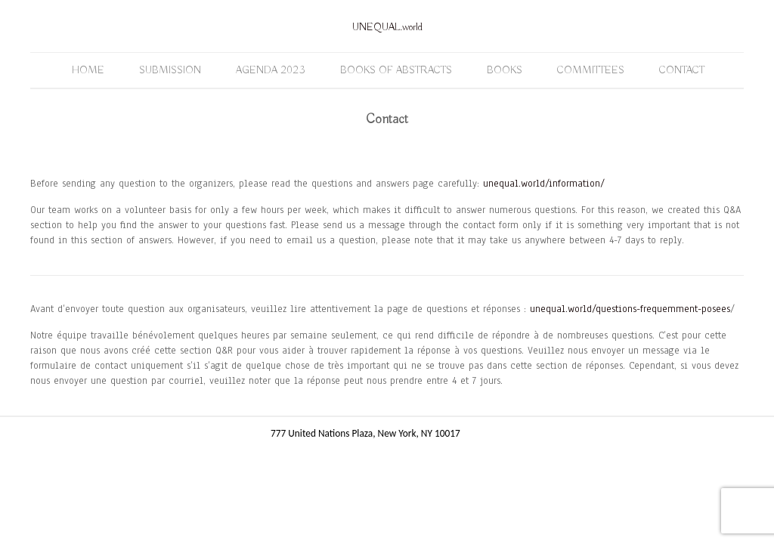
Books (504, 70)
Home (88, 70)
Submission (170, 70)
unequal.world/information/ (544, 183)
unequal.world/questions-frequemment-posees (630, 309)
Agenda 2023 (270, 70)
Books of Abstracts (396, 70)
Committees (590, 70)
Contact (681, 70)
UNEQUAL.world (387, 27)
